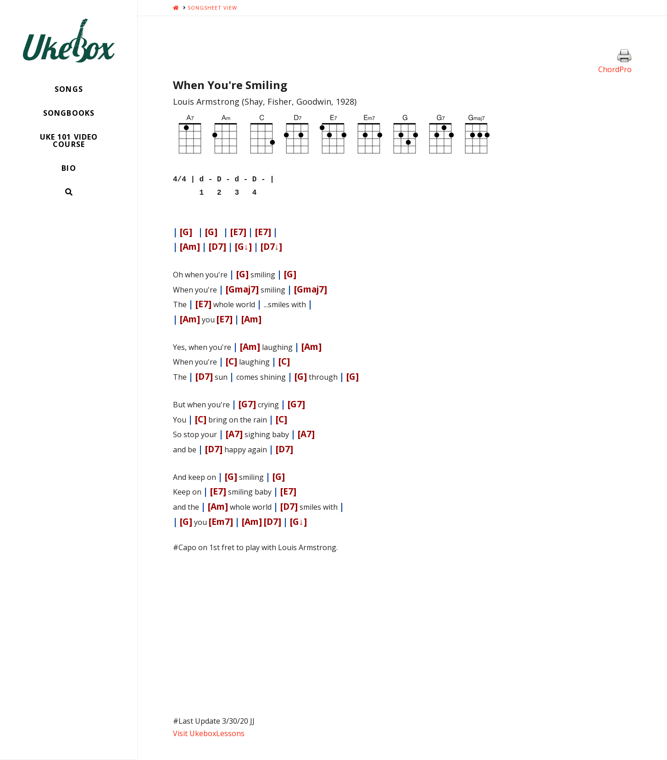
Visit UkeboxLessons (209, 731)
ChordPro (615, 69)
